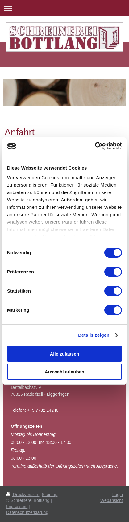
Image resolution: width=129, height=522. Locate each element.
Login (117, 494)
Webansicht (111, 500)
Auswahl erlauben (64, 371)
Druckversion (22, 494)
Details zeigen (93, 335)
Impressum (16, 506)
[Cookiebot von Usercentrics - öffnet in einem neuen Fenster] (95, 146)
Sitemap (49, 494)
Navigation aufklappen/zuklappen (64, 8)
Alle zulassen (64, 353)
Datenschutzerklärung (27, 512)
